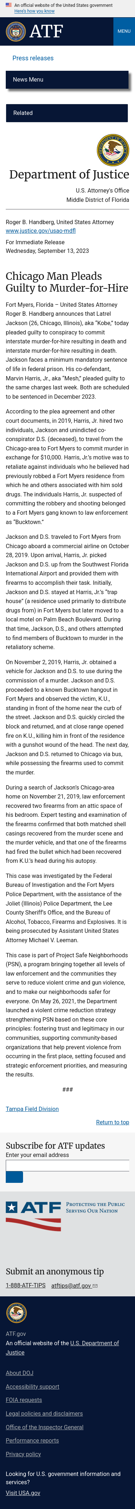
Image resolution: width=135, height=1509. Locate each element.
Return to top (112, 1122)
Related (23, 113)
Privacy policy (23, 1454)
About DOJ (19, 1373)
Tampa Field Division (32, 1109)
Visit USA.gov (23, 1493)
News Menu (28, 79)
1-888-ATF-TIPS (26, 1285)
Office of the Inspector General (45, 1427)
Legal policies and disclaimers (44, 1413)
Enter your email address (37, 1155)
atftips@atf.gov (72, 1285)
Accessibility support (32, 1386)
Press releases (33, 58)
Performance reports (32, 1440)
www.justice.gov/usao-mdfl (41, 230)
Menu (124, 31)
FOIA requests (24, 1400)
